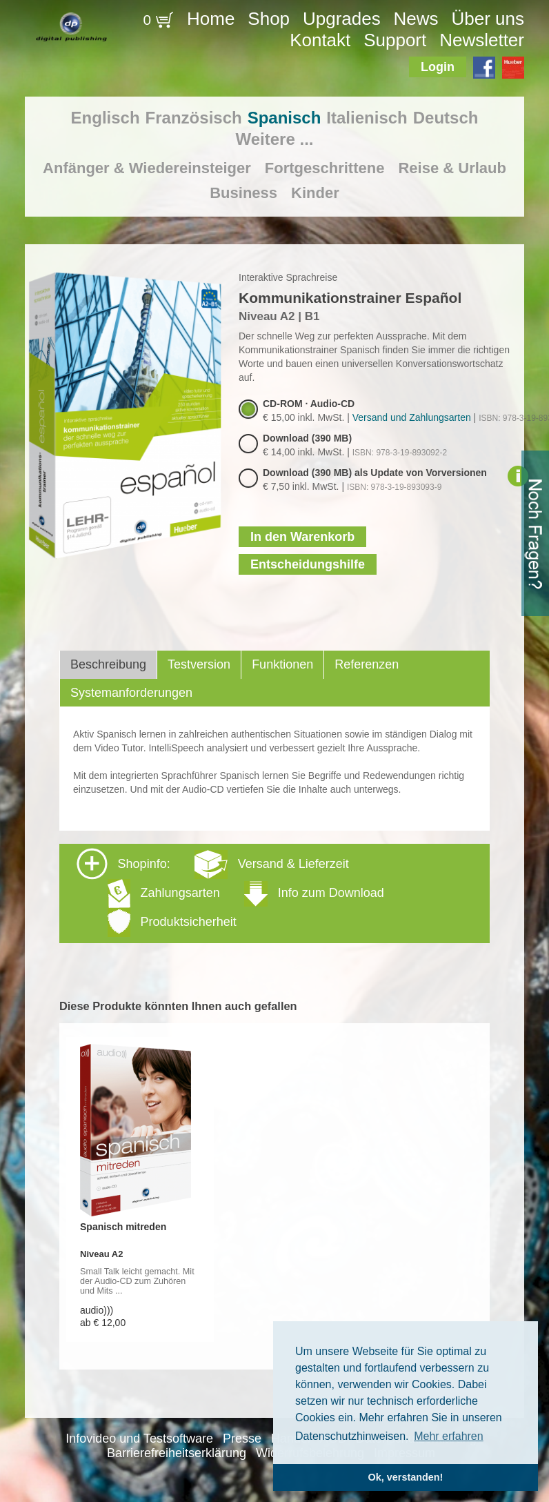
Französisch (194, 117)
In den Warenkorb (302, 537)
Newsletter (481, 40)
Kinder (315, 192)
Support (394, 40)
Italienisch (366, 117)
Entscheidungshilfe (307, 564)
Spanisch (284, 117)
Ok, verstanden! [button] (405, 1477)
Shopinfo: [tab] (230, 892)
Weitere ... (275, 139)
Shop (269, 18)
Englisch (105, 117)
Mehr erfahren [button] (448, 1436)
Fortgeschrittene (325, 168)
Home (210, 18)
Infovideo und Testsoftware (139, 1438)
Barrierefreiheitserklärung (176, 1453)
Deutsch (446, 117)
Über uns (487, 18)
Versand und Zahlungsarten (411, 417)
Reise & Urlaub (452, 168)
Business (243, 192)
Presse (242, 1438)
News (416, 18)
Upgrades (342, 18)
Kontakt (320, 40)
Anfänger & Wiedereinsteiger (147, 168)
